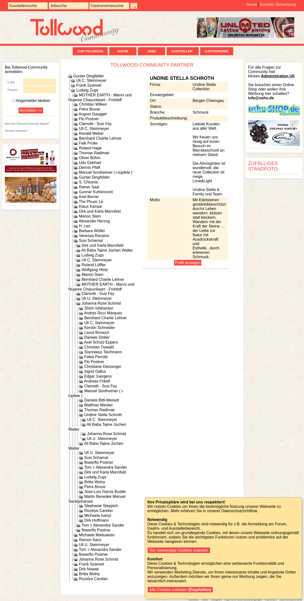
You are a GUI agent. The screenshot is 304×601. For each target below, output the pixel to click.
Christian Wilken (93, 104)
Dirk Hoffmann (96, 520)
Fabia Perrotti (95, 357)
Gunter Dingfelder (88, 76)
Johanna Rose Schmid (101, 303)
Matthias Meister (98, 405)
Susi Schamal (91, 240)
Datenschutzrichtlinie (290, 599)
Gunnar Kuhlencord (96, 192)
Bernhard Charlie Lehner (100, 138)
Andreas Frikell (97, 381)
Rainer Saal (89, 187)
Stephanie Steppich (101, 506)
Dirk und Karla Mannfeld (100, 211)
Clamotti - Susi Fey (95, 124)
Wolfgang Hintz (94, 270)
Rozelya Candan (98, 511)
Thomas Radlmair (94, 153)
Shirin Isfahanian (98, 308)
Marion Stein (90, 216)
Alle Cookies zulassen (180, 590)
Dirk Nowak (89, 569)
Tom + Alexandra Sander (105, 467)
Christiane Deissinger (102, 366)
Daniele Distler (96, 337)
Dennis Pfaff (89, 167)
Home (251, 4)
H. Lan (84, 226)
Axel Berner (89, 197)
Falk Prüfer (88, 143)
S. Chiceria (88, 182)
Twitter (204, 599)
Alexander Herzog (94, 221)
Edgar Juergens (98, 376)
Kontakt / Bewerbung (278, 4)
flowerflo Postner (98, 462)
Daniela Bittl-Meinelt (101, 400)
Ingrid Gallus (95, 371)
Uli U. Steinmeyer (96, 298)
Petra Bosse (89, 109)
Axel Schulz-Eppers (101, 342)
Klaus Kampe (90, 206)
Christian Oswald (99, 347)
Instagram (216, 599)
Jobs (151, 51)
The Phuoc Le (91, 202)
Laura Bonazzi (96, 332)
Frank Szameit (88, 85)
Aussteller (182, 51)
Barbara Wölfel (92, 231)
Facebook (193, 599)
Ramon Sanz (90, 540)
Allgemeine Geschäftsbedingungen (243, 599)
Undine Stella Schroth (103, 415)
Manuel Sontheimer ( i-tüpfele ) (105, 172)
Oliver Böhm (89, 158)
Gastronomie (217, 51)
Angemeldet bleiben (31, 101)
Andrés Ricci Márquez (103, 313)
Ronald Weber (91, 133)
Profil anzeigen (188, 263)
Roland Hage (90, 148)
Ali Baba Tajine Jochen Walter (107, 250)
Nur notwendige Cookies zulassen (178, 550)
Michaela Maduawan (97, 535)
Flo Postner (89, 119)
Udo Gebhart (90, 163)
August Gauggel (93, 114)
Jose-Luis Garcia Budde (105, 492)
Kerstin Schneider (99, 328)
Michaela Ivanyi (97, 515)
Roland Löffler (93, 265)
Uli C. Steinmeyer (91, 80)
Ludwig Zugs (87, 90)
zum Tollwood (90, 51)
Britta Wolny (94, 482)
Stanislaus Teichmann (103, 352)
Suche (122, 51)
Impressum (271, 599)
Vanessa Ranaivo (94, 236)
